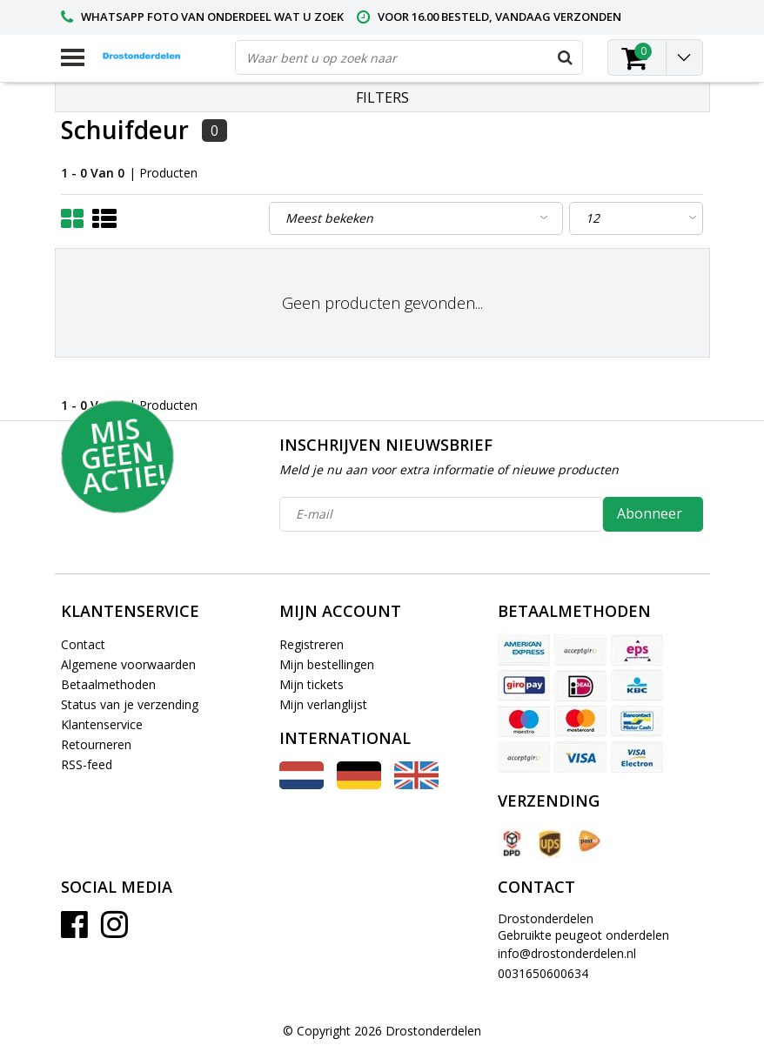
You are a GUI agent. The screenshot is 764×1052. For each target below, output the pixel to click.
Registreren (311, 644)
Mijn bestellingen (326, 664)
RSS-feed (86, 764)
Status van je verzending (129, 704)
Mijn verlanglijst (323, 704)
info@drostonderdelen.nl (567, 953)
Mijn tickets (311, 684)
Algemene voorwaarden (128, 664)
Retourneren (96, 744)
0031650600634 (543, 973)
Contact (83, 644)
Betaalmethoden (108, 684)
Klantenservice (102, 724)
